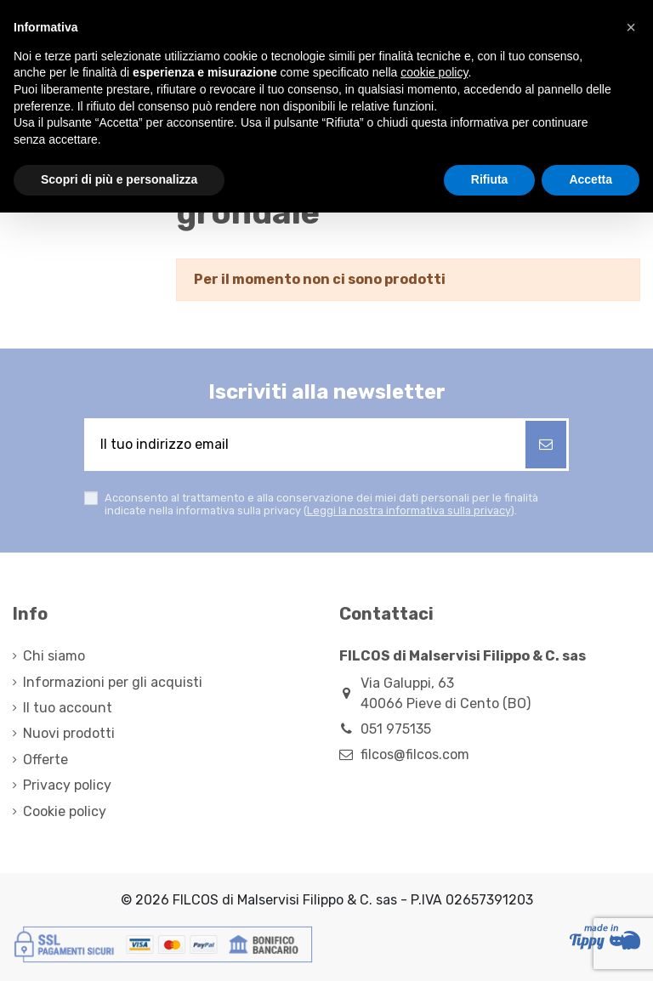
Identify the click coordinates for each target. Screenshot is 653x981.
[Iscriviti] (545, 444)
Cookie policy (64, 811)
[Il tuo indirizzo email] (306, 444)
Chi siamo (54, 656)
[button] (630, 27)
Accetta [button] (590, 179)
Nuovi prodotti (69, 733)
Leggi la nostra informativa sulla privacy (408, 510)
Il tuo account (67, 708)
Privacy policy (67, 785)
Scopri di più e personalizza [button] (119, 179)
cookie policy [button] (434, 72)
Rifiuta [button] (489, 179)
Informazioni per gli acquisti (112, 682)
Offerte (45, 759)
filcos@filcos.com (415, 754)
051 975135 (396, 729)
